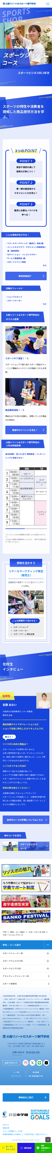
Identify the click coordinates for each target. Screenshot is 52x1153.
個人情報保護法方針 (36, 1076)
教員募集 (36, 1072)
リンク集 (16, 1072)
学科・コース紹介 (17, 932)
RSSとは (6, 1125)
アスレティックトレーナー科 (16, 976)
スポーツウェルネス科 (13, 960)
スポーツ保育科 (10, 983)
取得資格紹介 (24, 276)
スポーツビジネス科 (36, 932)
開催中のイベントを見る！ (25, 430)
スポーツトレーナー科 (13, 953)
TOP (5, 932)
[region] (26, 496)
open (48, 4)
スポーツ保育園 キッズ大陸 (12, 1131)
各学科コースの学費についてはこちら (25, 819)
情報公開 (6, 1128)
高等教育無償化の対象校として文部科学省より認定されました (25, 1134)
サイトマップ (16, 1076)
